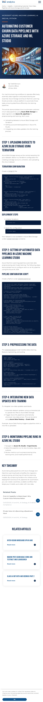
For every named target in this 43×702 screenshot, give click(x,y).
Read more (11, 545)
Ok (15, 699)
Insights (10, 6)
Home (4, 6)
